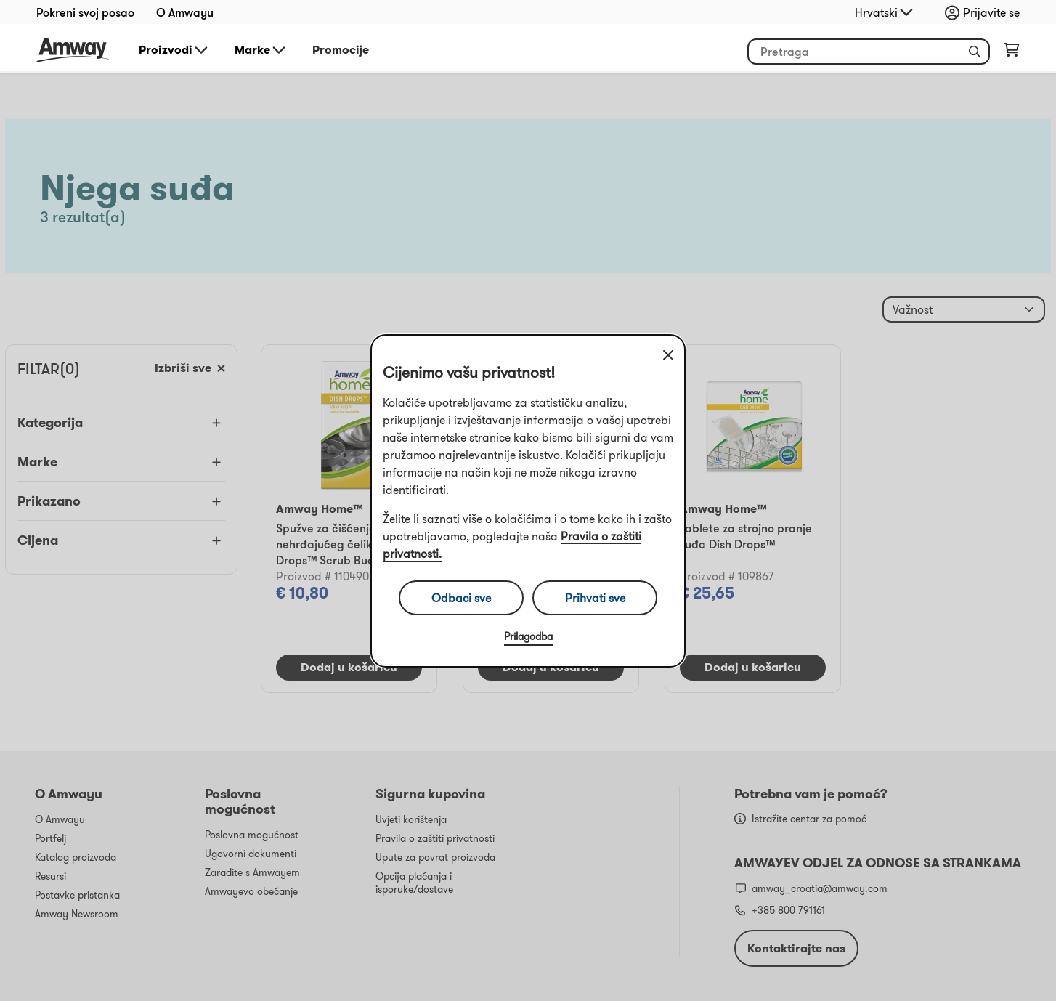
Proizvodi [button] (174, 50)
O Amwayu (185, 12)
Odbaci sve (461, 598)
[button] (974, 51)
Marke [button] (261, 50)
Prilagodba (528, 636)
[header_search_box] (868, 51)
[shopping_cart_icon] (1011, 53)
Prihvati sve (595, 598)
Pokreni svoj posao (85, 12)
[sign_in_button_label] (986, 12)
